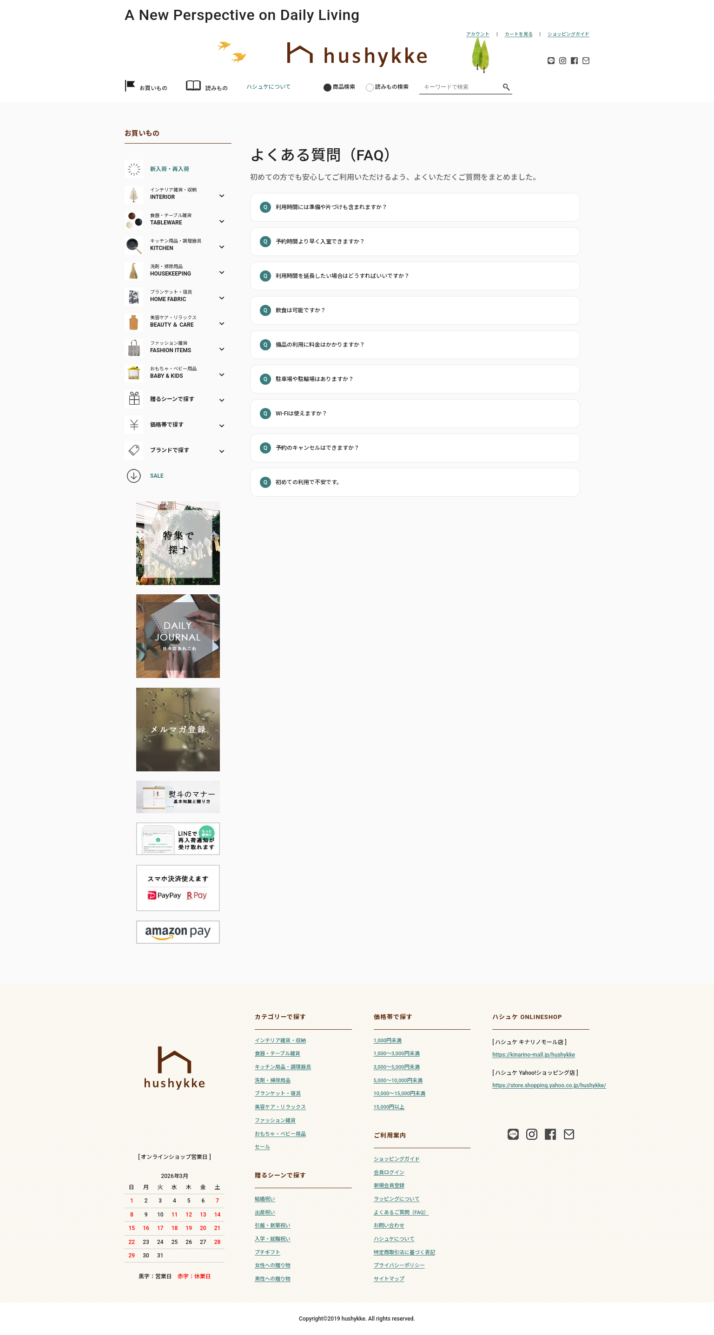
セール (262, 1147)
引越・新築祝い (273, 1226)
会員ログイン (389, 1173)
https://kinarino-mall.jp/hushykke (533, 1055)
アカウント (477, 34)
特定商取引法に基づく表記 (404, 1253)
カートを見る (519, 34)
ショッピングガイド (568, 34)
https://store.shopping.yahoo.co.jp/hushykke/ (549, 1085)
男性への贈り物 (273, 1279)
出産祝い (265, 1213)
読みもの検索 (392, 87)
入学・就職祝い (273, 1239)
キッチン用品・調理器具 (283, 1067)
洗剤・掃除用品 (273, 1081)
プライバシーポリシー (399, 1266)
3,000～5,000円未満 (397, 1067)
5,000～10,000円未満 (398, 1081)
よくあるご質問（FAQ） (401, 1213)
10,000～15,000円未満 (399, 1094)
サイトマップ (389, 1279)
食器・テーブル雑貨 (277, 1054)
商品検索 (344, 87)
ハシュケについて (268, 87)
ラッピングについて (397, 1199)
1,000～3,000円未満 (397, 1054)
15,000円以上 (389, 1107)
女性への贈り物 (273, 1266)
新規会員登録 (389, 1186)
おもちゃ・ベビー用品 (280, 1134)
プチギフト (267, 1253)
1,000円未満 (388, 1041)
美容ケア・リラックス (280, 1107)
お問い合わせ (389, 1226)
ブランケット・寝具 (278, 1094)
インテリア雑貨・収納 (280, 1041)
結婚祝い (265, 1199)
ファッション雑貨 (275, 1121)
